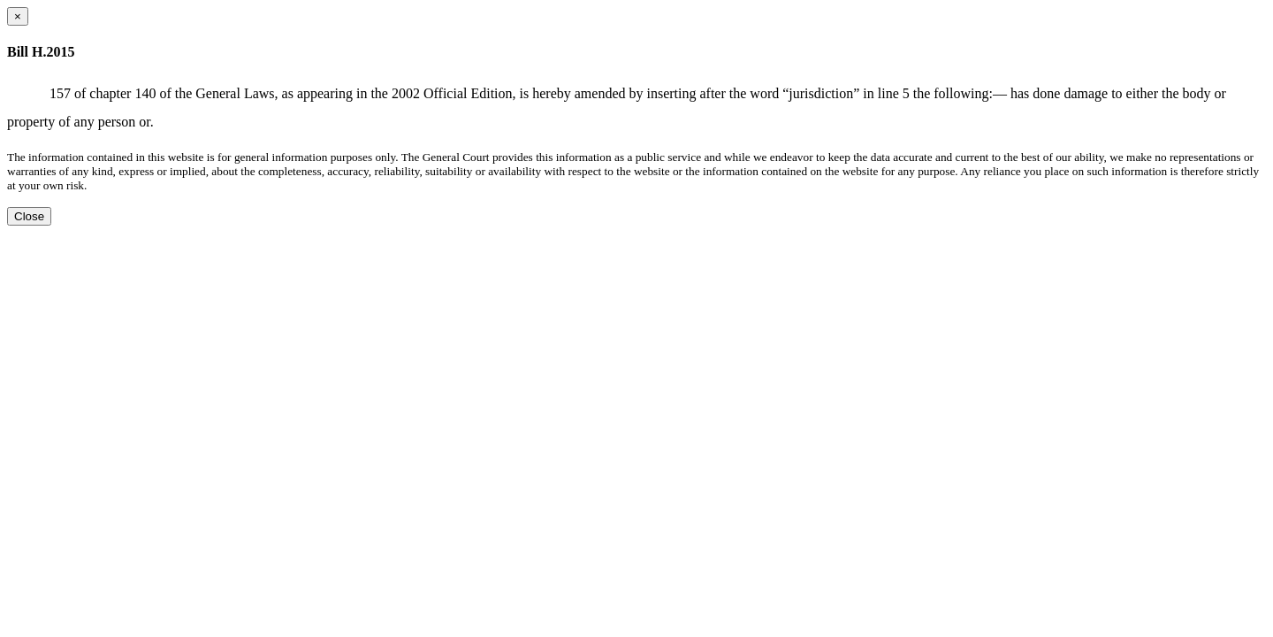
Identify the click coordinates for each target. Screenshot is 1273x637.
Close (29, 216)
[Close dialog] (17, 16)
